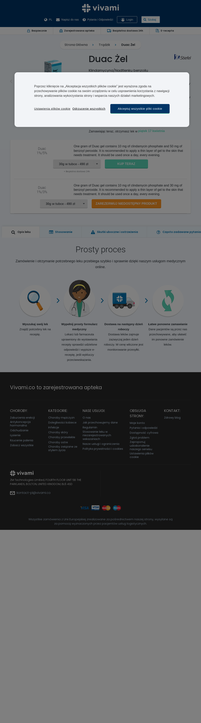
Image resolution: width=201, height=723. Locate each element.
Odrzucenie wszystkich (88, 108)
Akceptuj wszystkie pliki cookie (140, 108)
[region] (102, 99)
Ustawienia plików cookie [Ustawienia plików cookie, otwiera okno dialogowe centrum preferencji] (52, 108)
